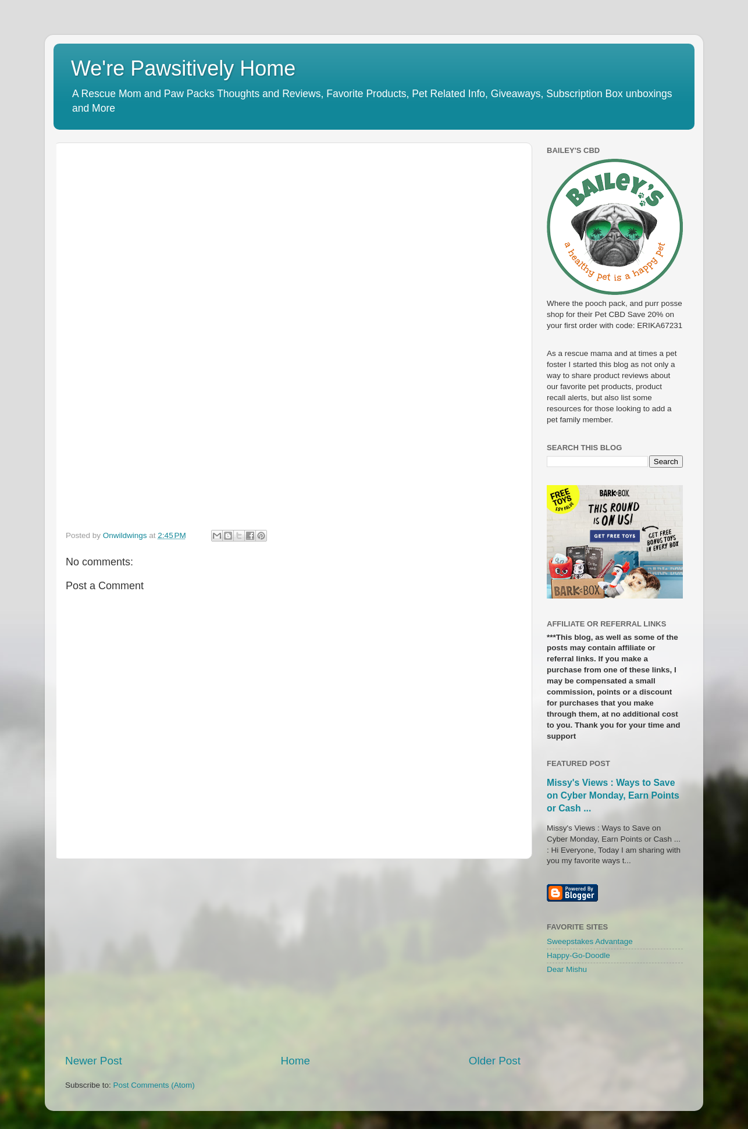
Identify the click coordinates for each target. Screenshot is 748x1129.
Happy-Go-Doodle (578, 955)
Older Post (495, 1061)
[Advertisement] (293, 956)
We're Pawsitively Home (183, 68)
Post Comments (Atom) (154, 1085)
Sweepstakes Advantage (590, 941)
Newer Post (93, 1061)
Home (295, 1061)
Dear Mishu (567, 969)
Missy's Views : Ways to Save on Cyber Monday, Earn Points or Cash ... (613, 795)
